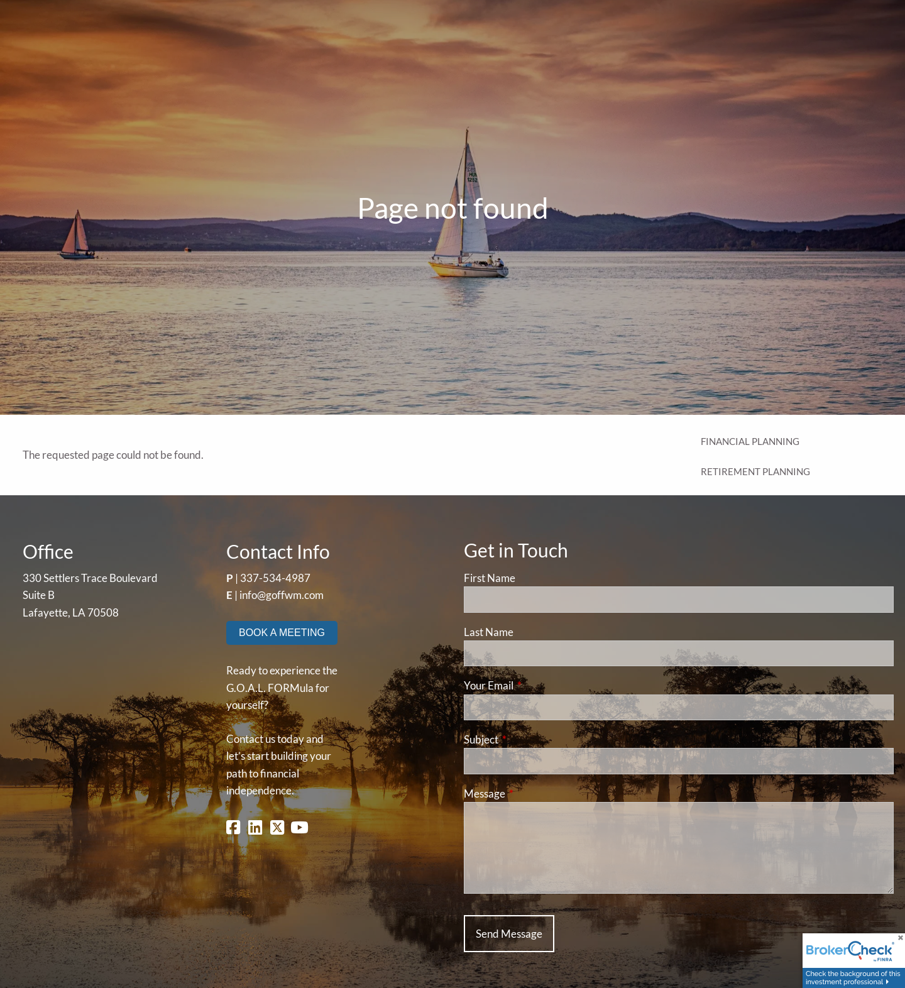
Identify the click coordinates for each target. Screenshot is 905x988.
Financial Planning (750, 441)
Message (533, 793)
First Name (489, 578)
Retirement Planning (755, 471)
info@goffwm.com (281, 594)
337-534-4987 (275, 578)
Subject (530, 739)
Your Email (537, 685)
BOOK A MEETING (282, 632)
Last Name (488, 632)
